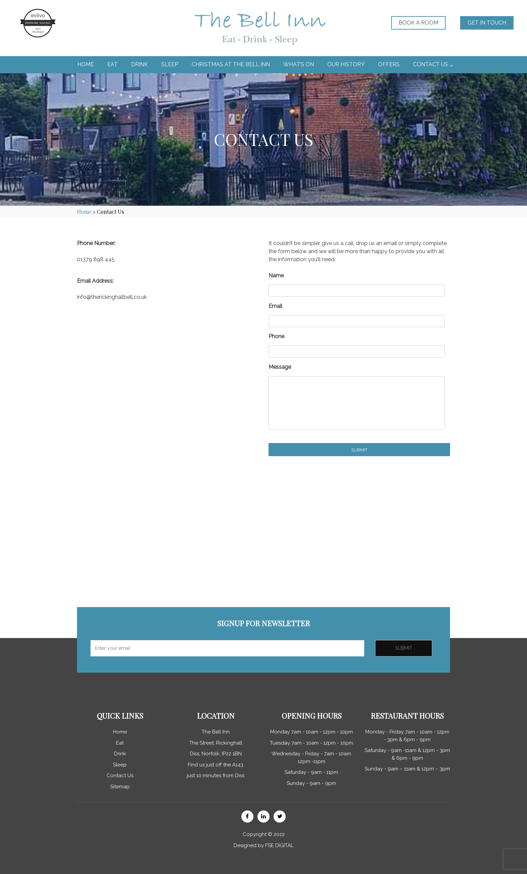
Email (275, 306)
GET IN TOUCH (487, 22)
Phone (276, 336)
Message (280, 367)
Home (84, 211)
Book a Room (418, 22)
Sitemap (120, 787)
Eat (120, 743)
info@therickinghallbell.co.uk (112, 297)
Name (276, 275)
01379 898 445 (96, 259)
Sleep (120, 765)
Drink (120, 754)
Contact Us (120, 775)
